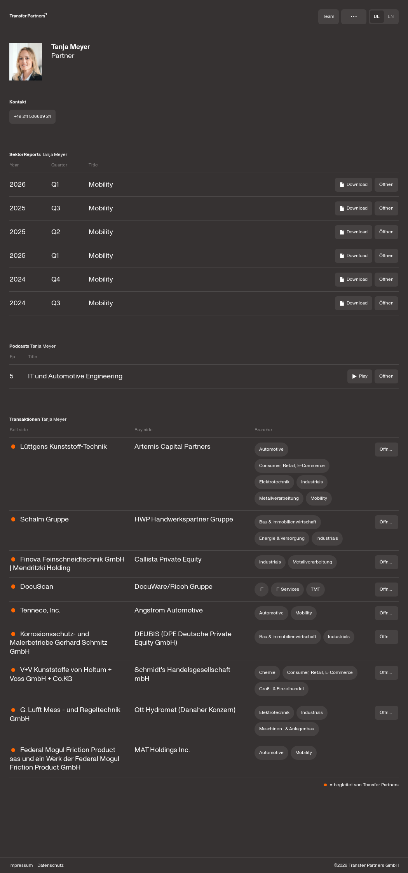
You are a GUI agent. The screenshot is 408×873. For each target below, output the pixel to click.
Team (328, 16)
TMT (315, 589)
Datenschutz (50, 865)
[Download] (353, 185)
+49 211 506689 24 (32, 116)
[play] (359, 376)
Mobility (318, 498)
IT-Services (287, 589)
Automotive (271, 449)
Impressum (21, 865)
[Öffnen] (386, 185)
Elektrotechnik (274, 482)
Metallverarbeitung (279, 498)
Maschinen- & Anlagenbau (286, 729)
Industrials (312, 482)
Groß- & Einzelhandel (281, 689)
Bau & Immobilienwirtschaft (287, 522)
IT (261, 589)
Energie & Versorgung (282, 538)
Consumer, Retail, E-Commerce (292, 465)
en (391, 16)
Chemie (267, 672)
